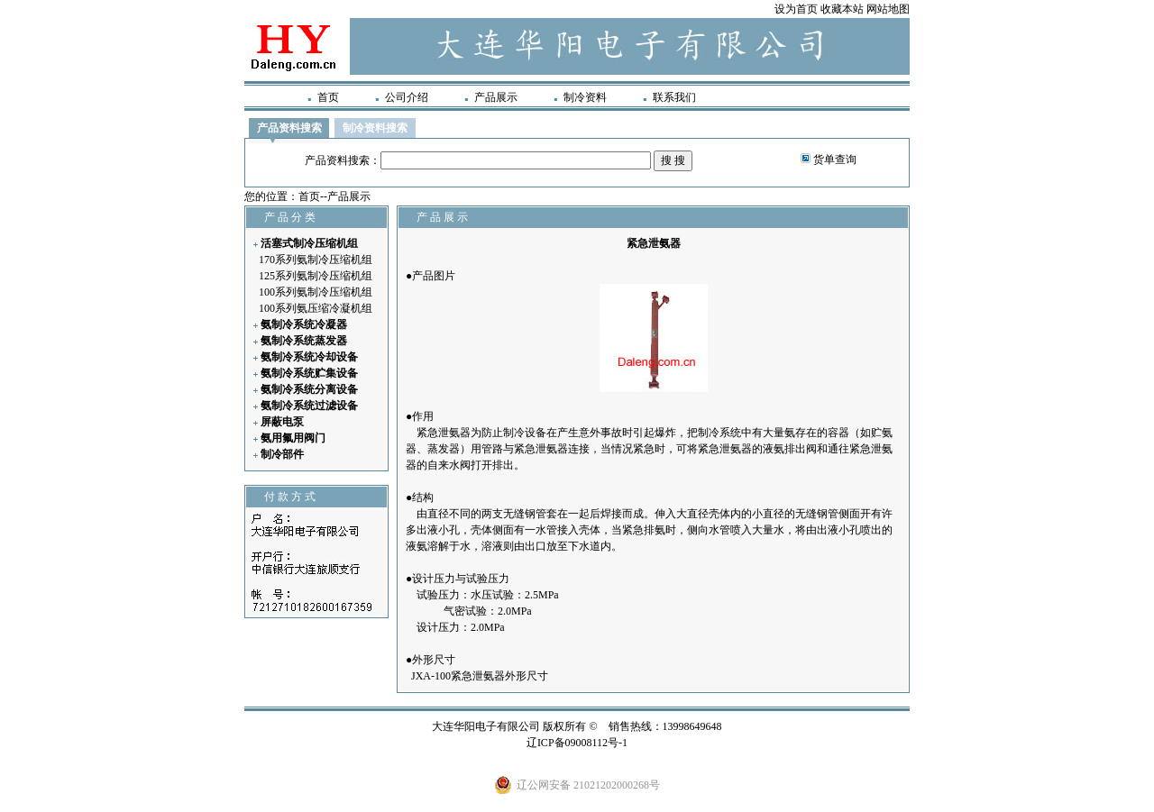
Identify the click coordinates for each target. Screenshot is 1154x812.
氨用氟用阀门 (293, 438)
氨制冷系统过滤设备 (309, 405)
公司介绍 (406, 97)
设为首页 (796, 9)
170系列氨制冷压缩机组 (315, 259)
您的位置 (266, 196)
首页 (328, 97)
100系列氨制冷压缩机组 (315, 292)
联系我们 (674, 97)
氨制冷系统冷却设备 (309, 357)
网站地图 (888, 9)
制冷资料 (585, 97)
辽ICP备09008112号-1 (577, 742)
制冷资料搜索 (375, 128)
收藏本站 (842, 9)
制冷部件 (282, 454)
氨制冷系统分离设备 (309, 389)
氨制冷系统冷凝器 (304, 324)
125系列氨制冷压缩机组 (315, 275)
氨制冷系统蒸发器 (304, 340)
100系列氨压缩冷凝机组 (315, 308)
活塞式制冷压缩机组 (309, 243)
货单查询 (834, 159)
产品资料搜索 (289, 128)
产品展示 (495, 97)
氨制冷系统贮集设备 (309, 373)
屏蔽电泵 (282, 421)
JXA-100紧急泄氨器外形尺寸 (479, 676)
